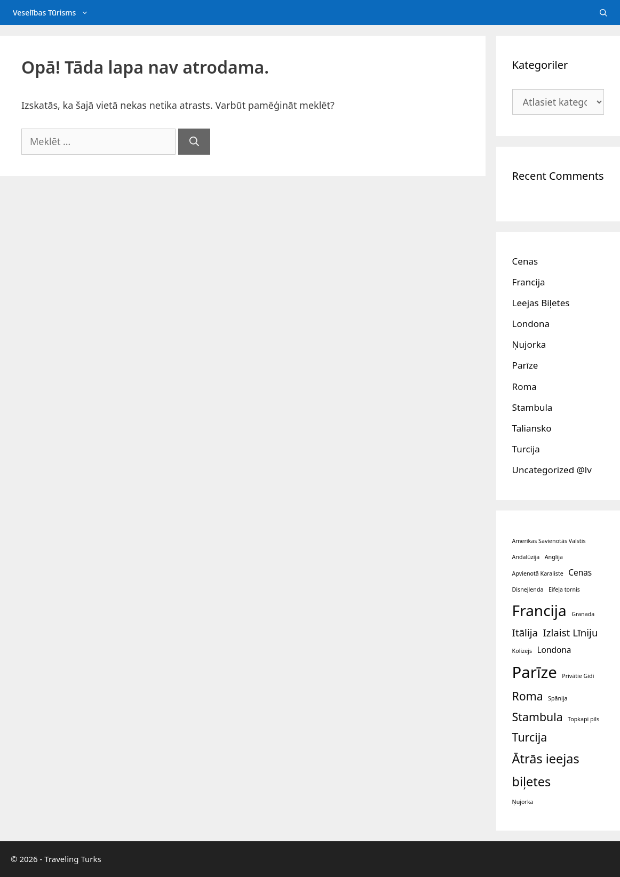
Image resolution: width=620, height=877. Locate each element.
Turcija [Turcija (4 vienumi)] (529, 737)
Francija (528, 282)
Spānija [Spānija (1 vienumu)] (557, 698)
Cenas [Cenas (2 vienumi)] (580, 572)
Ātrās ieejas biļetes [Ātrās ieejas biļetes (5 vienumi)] (545, 770)
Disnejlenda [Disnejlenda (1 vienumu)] (528, 589)
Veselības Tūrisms (57, 12)
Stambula (532, 407)
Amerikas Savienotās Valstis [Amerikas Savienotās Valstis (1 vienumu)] (549, 541)
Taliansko (532, 428)
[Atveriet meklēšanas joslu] (603, 12)
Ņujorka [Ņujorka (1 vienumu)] (523, 802)
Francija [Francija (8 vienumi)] (539, 610)
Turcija (526, 449)
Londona (531, 323)
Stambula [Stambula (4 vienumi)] (537, 716)
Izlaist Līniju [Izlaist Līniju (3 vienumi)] (570, 632)
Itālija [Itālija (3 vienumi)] (525, 632)
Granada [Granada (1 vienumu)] (582, 614)
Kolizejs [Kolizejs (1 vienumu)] (522, 651)
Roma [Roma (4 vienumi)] (527, 696)
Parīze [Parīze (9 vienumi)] (534, 672)
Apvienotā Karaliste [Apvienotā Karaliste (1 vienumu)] (537, 573)
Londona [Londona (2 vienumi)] (554, 650)
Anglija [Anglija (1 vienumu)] (554, 557)
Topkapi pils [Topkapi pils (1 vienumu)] (583, 719)
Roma (524, 386)
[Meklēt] (194, 142)
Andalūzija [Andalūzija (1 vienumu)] (526, 557)
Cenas (525, 261)
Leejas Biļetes (541, 303)
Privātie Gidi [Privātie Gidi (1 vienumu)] (578, 676)
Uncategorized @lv (552, 470)
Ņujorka (529, 344)
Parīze (525, 365)
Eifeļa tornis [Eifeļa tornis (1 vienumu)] (564, 589)
